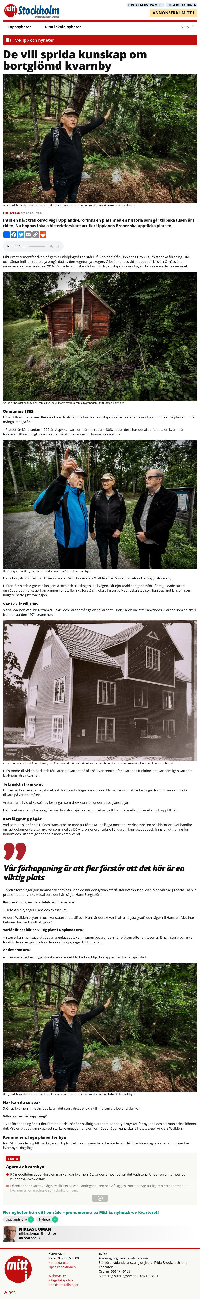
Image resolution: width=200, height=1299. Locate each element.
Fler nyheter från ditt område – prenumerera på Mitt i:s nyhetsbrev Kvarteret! (81, 1212)
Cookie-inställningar (63, 1285)
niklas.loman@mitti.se (37, 1233)
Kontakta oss (58, 1262)
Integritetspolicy (60, 1280)
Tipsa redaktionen (62, 1267)
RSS (9, 1293)
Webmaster (57, 1276)
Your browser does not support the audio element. (33, 246)
